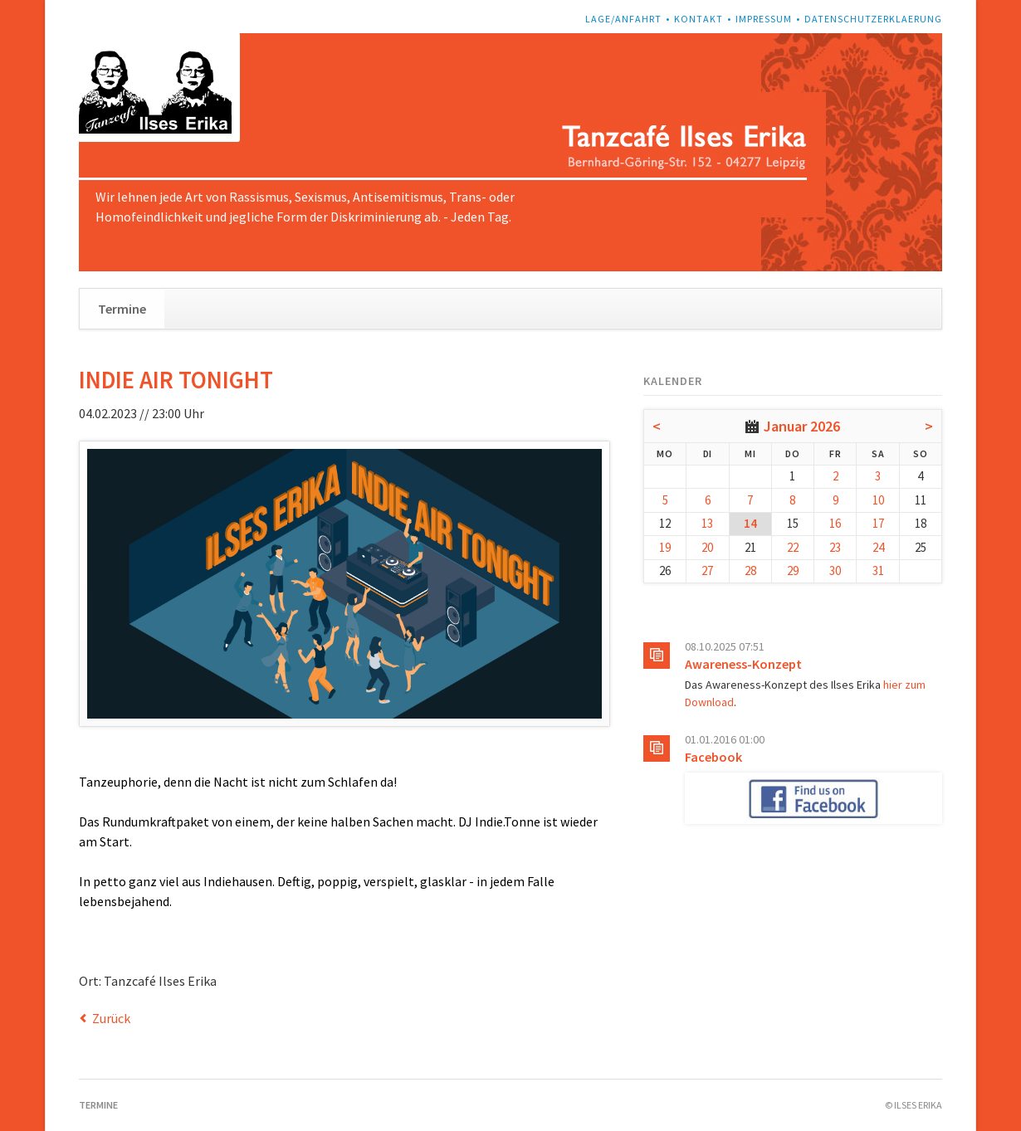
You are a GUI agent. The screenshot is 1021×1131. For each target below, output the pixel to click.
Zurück (111, 1018)
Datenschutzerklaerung (873, 18)
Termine (122, 308)
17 (878, 523)
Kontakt (698, 18)
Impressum (763, 18)
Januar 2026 (802, 426)
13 (707, 523)
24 (878, 547)
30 (835, 570)
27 (707, 570)
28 (750, 570)
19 (665, 547)
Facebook (713, 756)
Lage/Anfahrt (623, 18)
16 (835, 523)
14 (750, 523)
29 (793, 570)
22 (793, 547)
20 (707, 547)
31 (878, 570)
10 (878, 500)
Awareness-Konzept (743, 664)
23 (835, 547)
